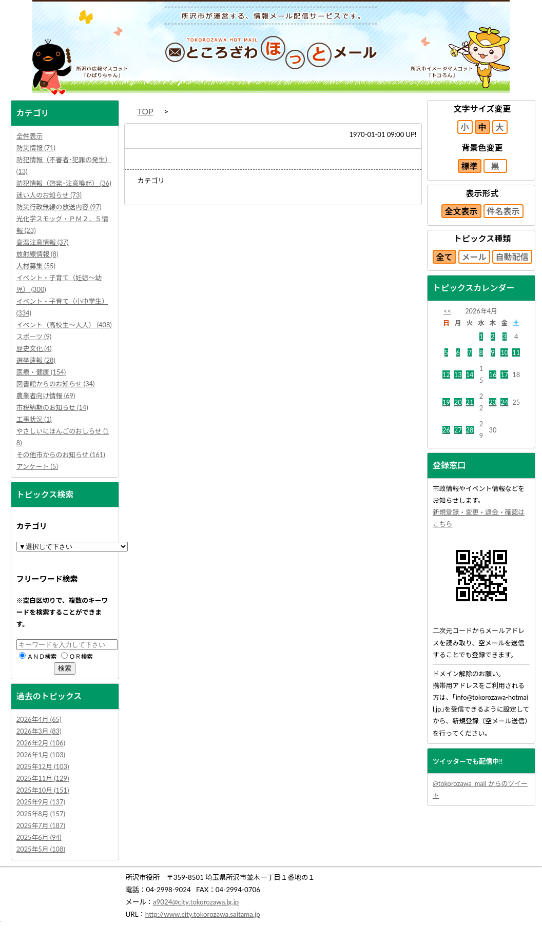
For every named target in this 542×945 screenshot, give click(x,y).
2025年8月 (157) (40, 814)
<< (447, 311)
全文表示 (461, 211)
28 (470, 430)
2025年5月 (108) (40, 849)
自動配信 (512, 257)
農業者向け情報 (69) (45, 395)
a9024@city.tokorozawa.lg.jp (196, 902)
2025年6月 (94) (39, 837)
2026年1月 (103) (40, 755)
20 (458, 402)
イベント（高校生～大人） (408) (64, 325)
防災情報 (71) (35, 148)
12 (446, 374)
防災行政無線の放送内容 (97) (59, 207)
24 (504, 402)
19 (446, 402)
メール (474, 257)
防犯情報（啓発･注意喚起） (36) (63, 183)
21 (470, 402)
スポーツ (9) (33, 336)
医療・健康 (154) (41, 372)
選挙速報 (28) (35, 360)
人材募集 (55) (35, 266)
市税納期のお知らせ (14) (52, 407)
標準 (469, 166)
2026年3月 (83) (39, 731)
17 (504, 374)
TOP (145, 111)
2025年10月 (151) (42, 790)
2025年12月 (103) (42, 766)
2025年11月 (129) (42, 778)
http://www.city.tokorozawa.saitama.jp (202, 914)
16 (493, 374)
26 (446, 430)
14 (470, 374)
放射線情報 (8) (37, 254)
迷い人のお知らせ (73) (49, 195)
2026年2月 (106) (40, 743)
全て (444, 257)
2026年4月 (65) (39, 719)
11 (516, 352)
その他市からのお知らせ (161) (60, 454)
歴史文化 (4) (34, 348)
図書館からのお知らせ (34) (55, 384)
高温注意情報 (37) (42, 242)
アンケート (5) (37, 466)
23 (493, 402)
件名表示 (503, 211)
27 (458, 430)
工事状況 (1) (34, 419)
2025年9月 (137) (40, 802)
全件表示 (29, 136)
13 (458, 374)
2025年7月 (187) (40, 825)
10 (504, 352)
